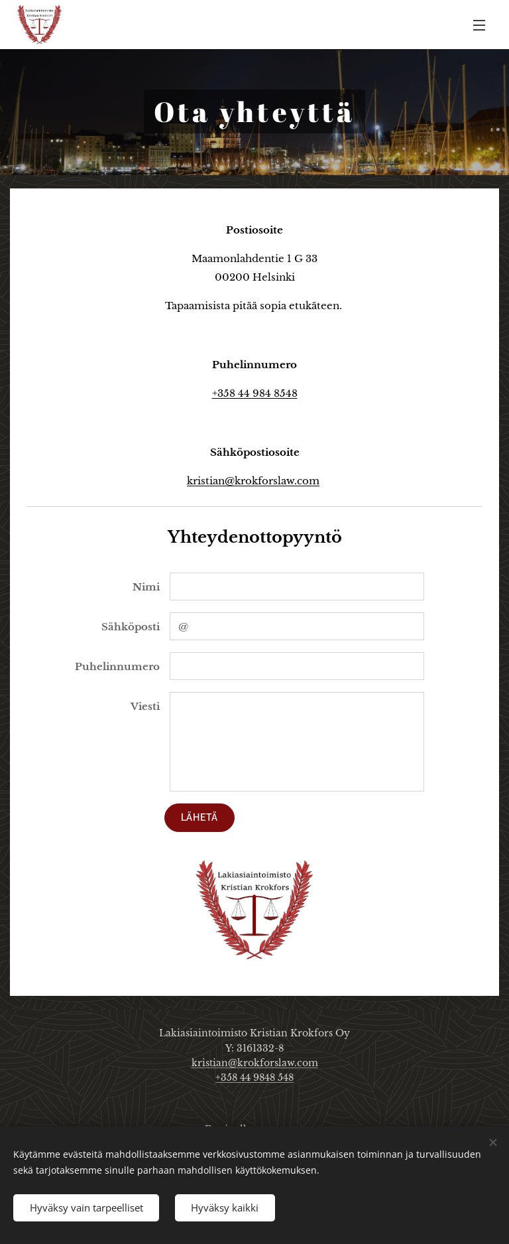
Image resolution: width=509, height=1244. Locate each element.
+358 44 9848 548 (254, 1077)
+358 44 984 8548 (255, 393)
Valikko (479, 25)
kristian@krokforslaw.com (253, 480)
